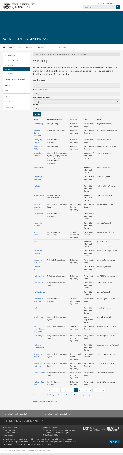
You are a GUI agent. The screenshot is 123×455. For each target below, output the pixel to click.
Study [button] (19, 47)
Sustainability (9, 74)
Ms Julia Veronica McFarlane (37, 207)
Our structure (9, 65)
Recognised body (10, 444)
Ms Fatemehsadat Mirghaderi (39, 329)
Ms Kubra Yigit (39, 124)
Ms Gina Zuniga (39, 292)
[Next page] (99, 390)
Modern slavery (8, 435)
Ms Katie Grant (39, 167)
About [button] (10, 47)
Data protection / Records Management (57, 432)
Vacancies (8, 102)
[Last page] (103, 390)
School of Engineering (47, 54)
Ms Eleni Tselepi (39, 373)
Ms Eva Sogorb (39, 336)
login (116, 454)
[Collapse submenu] (28, 61)
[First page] (50, 390)
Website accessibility (50, 427)
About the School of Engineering (67, 54)
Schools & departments (106, 3)
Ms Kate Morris (39, 195)
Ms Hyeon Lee (39, 276)
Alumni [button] (52, 47)
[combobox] (99, 7)
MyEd (118, 3)
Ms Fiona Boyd (39, 317)
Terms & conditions (10, 427)
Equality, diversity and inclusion (15, 79)
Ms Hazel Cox (39, 283)
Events (7, 96)
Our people (8, 69)
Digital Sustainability (50, 435)
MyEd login (114, 442)
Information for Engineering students (56, 414)
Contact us (63, 47)
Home (36, 54)
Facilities (7, 85)
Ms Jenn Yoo (38, 241)
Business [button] (41, 47)
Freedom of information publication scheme (59, 430)
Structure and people (12, 61)
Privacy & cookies (9, 430)
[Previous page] (54, 390)
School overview (10, 55)
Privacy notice (9, 107)
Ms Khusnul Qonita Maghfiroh (38, 133)
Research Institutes (40, 90)
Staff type (37, 105)
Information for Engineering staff (15, 414)
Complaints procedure (11, 432)
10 (90, 390)
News (6, 91)
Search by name (39, 80)
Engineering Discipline (41, 97)
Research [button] (29, 47)
